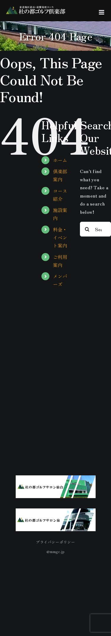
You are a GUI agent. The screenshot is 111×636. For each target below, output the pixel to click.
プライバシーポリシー (55, 542)
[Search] (87, 229)
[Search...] (95, 229)
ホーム (60, 160)
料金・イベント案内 (60, 237)
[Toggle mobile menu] (102, 12)
